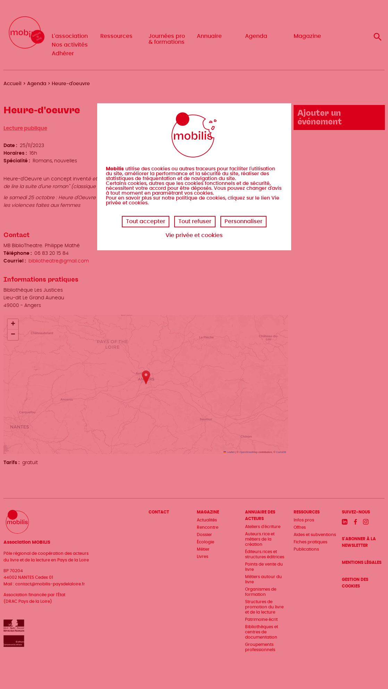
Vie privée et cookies (194, 235)
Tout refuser (194, 221)
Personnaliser (243, 221)
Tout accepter (145, 221)
